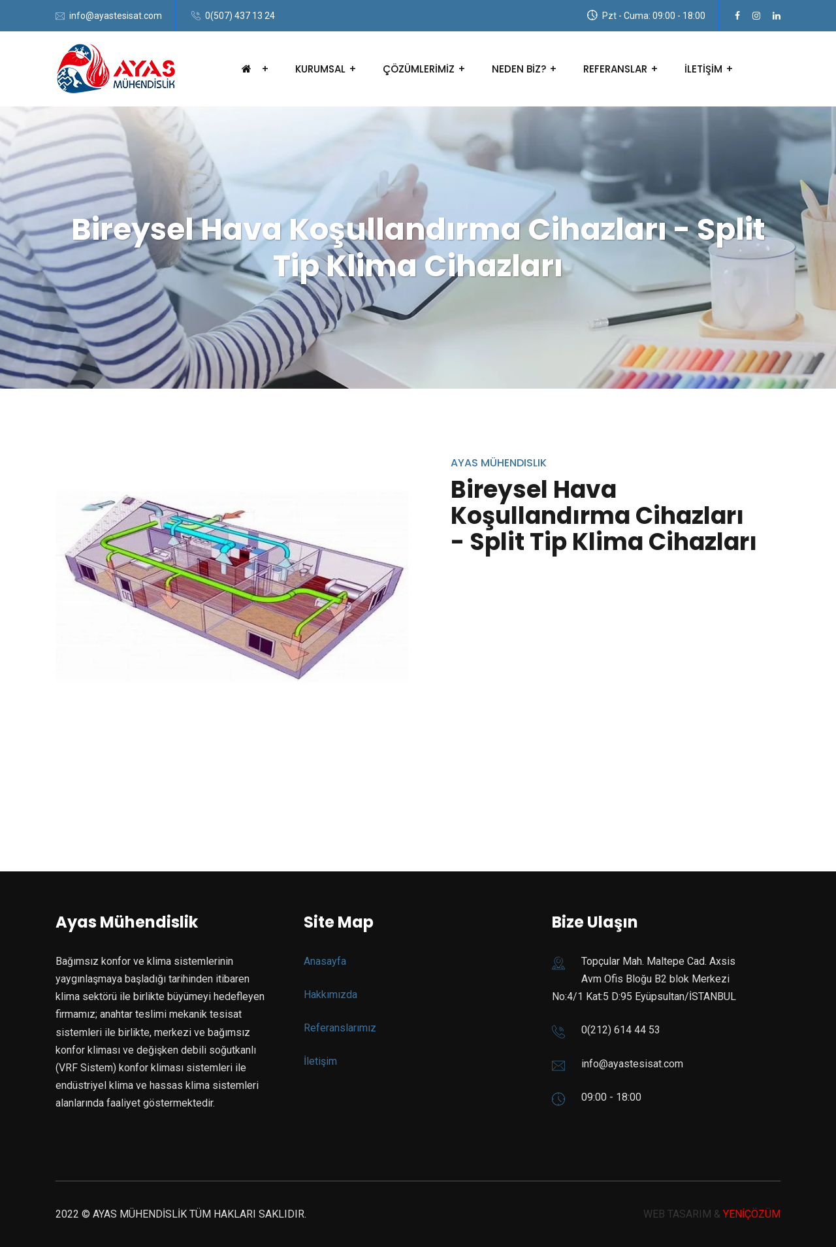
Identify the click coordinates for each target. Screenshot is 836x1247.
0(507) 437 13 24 (240, 15)
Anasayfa (325, 961)
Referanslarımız (340, 1028)
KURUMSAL (320, 69)
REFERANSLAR (615, 69)
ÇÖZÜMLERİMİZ (419, 69)
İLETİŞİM (703, 69)
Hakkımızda (330, 994)
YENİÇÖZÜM (751, 1214)
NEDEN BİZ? (519, 69)
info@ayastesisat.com (115, 15)
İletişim (320, 1061)
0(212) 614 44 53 (620, 1030)
